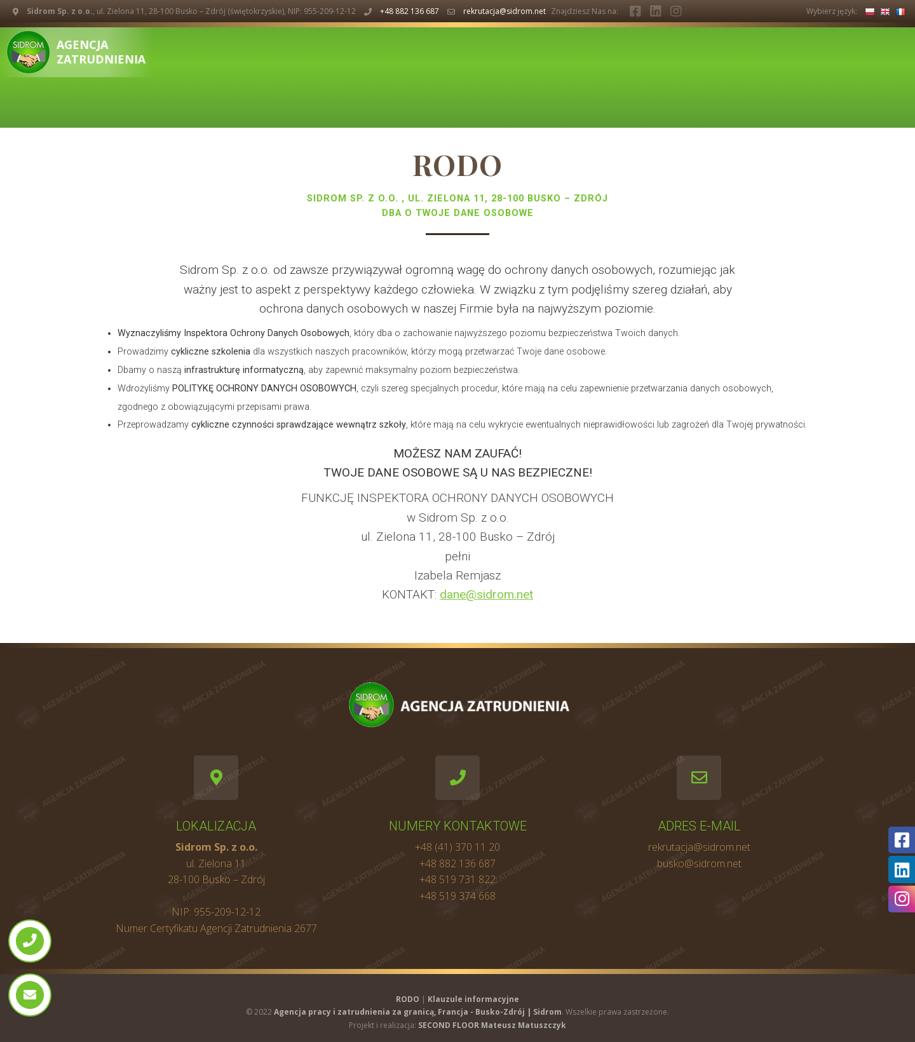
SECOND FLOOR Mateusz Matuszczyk (492, 1025)
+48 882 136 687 (409, 11)
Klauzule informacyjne (473, 999)
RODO (407, 999)
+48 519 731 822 (457, 879)
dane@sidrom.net (486, 594)
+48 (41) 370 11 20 (457, 847)
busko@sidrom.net (699, 863)
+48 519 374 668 (457, 896)
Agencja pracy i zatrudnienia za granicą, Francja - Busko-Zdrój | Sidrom (418, 1011)
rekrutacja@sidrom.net (504, 11)
